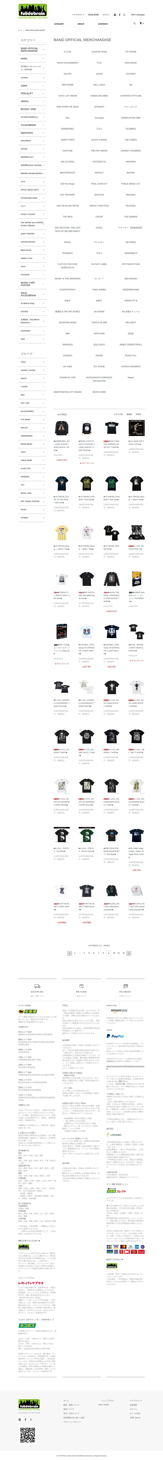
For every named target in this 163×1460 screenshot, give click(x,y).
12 (123, 953)
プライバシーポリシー (85, 1421)
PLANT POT (27, 535)
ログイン (106, 15)
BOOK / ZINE (28, 562)
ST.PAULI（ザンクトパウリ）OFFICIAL (30, 71)
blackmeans (27, 145)
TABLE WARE (28, 526)
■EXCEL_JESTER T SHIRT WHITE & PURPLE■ (136, 648)
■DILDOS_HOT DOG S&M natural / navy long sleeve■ (136, 907)
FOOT (24, 517)
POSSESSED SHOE (28, 230)
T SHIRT (25, 445)
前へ (71, 953)
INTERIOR (26, 544)
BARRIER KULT (29, 171)
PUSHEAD (26, 320)
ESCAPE (25, 359)
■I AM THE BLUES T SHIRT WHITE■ (62, 907)
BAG (23, 454)
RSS (110, 1404)
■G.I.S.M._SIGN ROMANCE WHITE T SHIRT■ (136, 802)
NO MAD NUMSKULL (27, 127)
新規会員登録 (93, 15)
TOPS (24, 418)
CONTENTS (103, 24)
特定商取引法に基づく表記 (86, 1417)
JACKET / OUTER (30, 427)
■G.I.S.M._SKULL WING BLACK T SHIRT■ (111, 703)
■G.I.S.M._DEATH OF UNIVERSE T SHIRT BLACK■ (87, 802)
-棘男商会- (26, 108)
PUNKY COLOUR (30, 250)
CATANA (25, 83)
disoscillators (27, 153)
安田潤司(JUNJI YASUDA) (29, 182)
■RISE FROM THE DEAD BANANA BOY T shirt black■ (111, 851)
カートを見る (137, 1412)
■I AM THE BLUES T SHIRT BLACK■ (87, 907)
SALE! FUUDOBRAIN (28, 340)
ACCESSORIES (29, 472)
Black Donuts (27, 293)
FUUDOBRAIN (28, 137)
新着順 (138, 414)
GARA (24, 92)
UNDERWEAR (28, 499)
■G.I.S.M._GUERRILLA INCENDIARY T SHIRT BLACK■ (62, 703)
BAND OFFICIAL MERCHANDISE (37, 30)
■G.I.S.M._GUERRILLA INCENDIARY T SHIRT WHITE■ (87, 703)
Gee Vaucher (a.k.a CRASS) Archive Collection (30, 263)
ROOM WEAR (28, 508)
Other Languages (138, 15)
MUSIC (24, 584)
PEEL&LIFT (27, 100)
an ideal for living (29, 350)
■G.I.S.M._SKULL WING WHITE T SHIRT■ (136, 703)
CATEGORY (59, 24)
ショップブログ (115, 1400)
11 (118, 953)
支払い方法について (84, 1412)
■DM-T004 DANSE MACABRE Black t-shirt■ (87, 595)
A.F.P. (24, 206)
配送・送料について (84, 1404)
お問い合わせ (137, 1417)
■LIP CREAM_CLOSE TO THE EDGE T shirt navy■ (61, 500)
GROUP (81, 24)
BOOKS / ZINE (28, 116)
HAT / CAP (26, 463)
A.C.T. (24, 241)
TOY (23, 553)
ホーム (20, 30)
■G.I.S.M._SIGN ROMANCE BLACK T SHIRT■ (112, 802)
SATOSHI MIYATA (30, 284)
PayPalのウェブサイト (115, 1060)
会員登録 (135, 1404)
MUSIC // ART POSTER (28, 330)
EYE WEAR (27, 481)
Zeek (23, 394)
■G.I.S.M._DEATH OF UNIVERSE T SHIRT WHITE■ (62, 802)
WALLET (25, 490)
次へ (128, 953)
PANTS (24, 436)
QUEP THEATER (29, 275)
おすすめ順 (118, 414)
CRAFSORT (27, 385)
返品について (81, 1408)
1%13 (24, 311)
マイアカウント (78, 15)
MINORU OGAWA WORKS (30, 195)
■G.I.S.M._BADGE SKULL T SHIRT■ (87, 753)
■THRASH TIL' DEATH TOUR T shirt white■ (62, 595)
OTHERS (25, 593)
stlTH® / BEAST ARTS (29, 217)
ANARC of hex (28, 302)
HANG (24, 58)
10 (114, 953)
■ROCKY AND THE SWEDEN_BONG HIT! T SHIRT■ (111, 444)
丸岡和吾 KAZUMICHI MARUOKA (27, 372)
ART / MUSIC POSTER (28, 573)
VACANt (25, 162)
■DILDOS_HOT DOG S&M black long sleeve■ (111, 907)
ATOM (116, 1404)
